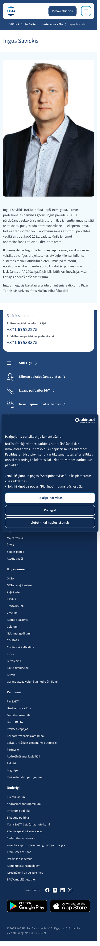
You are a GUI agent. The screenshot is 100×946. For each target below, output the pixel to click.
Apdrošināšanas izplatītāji (23, 756)
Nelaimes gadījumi (19, 633)
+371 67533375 (22, 342)
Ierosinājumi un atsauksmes (25, 873)
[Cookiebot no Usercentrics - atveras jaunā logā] (78, 421)
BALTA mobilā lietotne (21, 879)
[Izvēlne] (86, 11)
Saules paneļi (15, 552)
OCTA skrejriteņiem (19, 585)
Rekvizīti (12, 763)
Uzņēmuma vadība (52, 24)
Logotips (12, 770)
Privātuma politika (18, 811)
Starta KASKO (15, 606)
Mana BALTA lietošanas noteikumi (28, 824)
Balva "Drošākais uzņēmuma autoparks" (33, 743)
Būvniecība (14, 661)
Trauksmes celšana (19, 852)
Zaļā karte (13, 592)
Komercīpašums (17, 620)
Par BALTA (30, 24)
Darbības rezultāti (18, 715)
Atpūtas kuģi (15, 559)
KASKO (11, 599)
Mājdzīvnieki (15, 538)
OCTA (10, 578)
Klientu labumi (16, 797)
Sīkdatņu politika (18, 818)
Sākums (14, 24)
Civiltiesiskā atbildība (20, 647)
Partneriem (14, 750)
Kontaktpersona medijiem (23, 866)
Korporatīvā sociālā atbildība (25, 736)
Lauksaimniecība (18, 668)
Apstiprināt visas (50, 497)
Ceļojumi (12, 627)
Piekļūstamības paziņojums (24, 777)
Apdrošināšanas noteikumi (24, 804)
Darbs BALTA (15, 722)
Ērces (10, 545)
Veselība (12, 613)
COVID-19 (13, 640)
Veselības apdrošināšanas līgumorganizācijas (36, 845)
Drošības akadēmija (19, 859)
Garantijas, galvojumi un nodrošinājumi (32, 682)
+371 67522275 (22, 329)
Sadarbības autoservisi (21, 838)
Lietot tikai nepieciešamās (50, 522)
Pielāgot (50, 510)
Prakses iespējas (17, 729)
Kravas (11, 675)
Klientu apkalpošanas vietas (25, 831)
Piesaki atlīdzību (62, 11)
